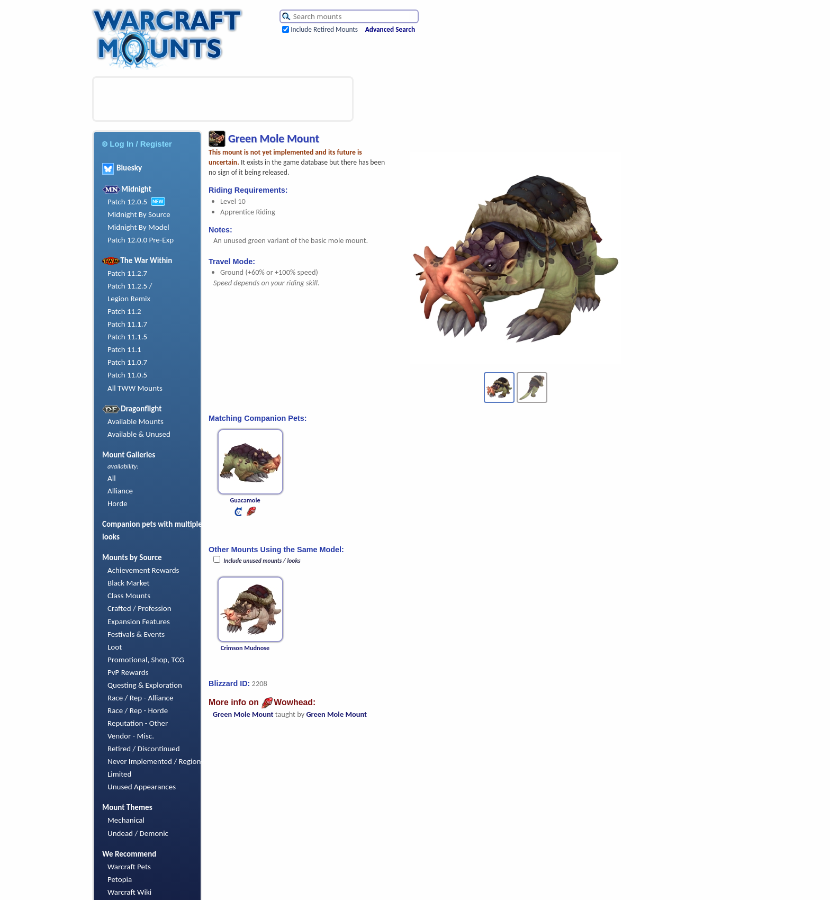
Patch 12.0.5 (127, 201)
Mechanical (126, 820)
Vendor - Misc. (130, 736)
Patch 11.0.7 (127, 362)
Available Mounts (135, 421)
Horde (117, 503)
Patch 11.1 (124, 349)
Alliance (120, 491)
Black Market (128, 583)
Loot (114, 647)
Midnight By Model (138, 227)
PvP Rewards (128, 672)
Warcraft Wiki (129, 892)
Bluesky (122, 168)
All (111, 478)
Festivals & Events (136, 634)
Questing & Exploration (144, 685)
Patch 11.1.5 (127, 336)
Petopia (119, 879)
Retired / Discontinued (143, 748)
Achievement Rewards (143, 570)
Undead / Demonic (137, 833)
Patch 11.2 (124, 311)
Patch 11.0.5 (127, 375)
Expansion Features (138, 621)
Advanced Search (390, 29)
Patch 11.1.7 (127, 324)
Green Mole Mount (243, 714)
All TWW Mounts (135, 388)
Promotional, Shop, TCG (145, 659)
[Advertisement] (223, 99)
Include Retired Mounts (324, 29)
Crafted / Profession (139, 608)
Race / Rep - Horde (137, 710)
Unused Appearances (141, 786)
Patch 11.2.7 (127, 273)
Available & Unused (138, 434)
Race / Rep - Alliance (140, 698)
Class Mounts (128, 595)
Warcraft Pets (129, 866)
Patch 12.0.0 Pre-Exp (140, 240)
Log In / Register (137, 144)
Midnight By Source (138, 214)
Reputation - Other (137, 723)
